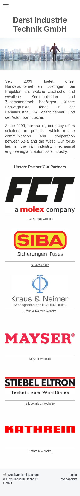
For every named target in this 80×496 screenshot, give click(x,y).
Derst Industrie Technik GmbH (40, 24)
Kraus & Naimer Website (40, 311)
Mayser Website (40, 358)
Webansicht (69, 479)
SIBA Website (40, 265)
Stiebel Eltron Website (40, 403)
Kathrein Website (40, 451)
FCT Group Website (40, 218)
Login (73, 474)
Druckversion (14, 474)
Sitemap (33, 474)
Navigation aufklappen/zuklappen (40, 5)
